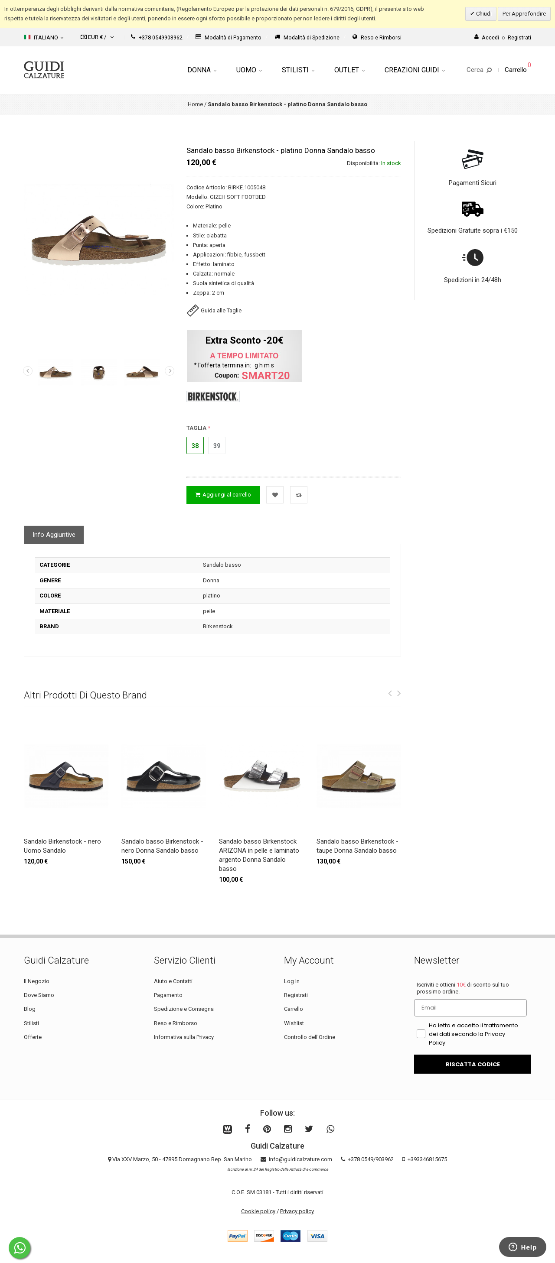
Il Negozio (36, 981)
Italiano (43, 37)
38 (195, 445)
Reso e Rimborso (175, 1023)
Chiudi (483, 13)
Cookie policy (258, 1211)
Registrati (296, 995)
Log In (292, 981)
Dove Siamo (39, 995)
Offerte (33, 1037)
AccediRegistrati (502, 37)
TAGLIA (196, 428)
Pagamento (168, 995)
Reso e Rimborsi (377, 37)
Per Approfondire (524, 13)
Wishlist (294, 1023)
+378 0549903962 (157, 37)
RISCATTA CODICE (473, 1064)
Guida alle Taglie (214, 310)
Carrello (293, 1009)
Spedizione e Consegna (184, 1009)
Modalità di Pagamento (228, 37)
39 (216, 445)
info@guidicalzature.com (300, 1159)
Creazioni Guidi (415, 70)
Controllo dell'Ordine (309, 1037)
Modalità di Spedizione (307, 37)
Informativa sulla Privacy (184, 1037)
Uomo (249, 70)
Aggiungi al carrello (223, 494)
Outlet (349, 70)
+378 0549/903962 (371, 1159)
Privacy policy (297, 1211)
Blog (30, 1009)
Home (195, 104)
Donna (201, 70)
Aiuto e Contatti (173, 981)
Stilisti (298, 70)
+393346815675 (427, 1159)
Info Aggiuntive (54, 535)
